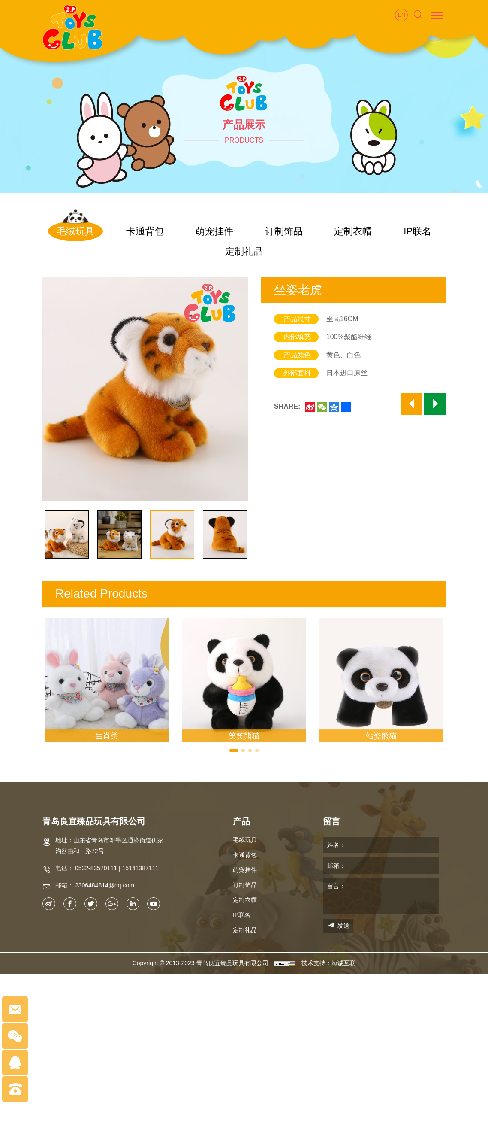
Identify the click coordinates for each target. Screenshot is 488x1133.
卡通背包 (145, 231)
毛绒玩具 (75, 231)
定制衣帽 (353, 231)
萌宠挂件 (214, 231)
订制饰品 (284, 231)
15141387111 (140, 868)
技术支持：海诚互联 (328, 963)
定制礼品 (244, 251)
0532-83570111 (96, 868)
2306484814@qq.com (104, 885)
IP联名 (417, 231)
